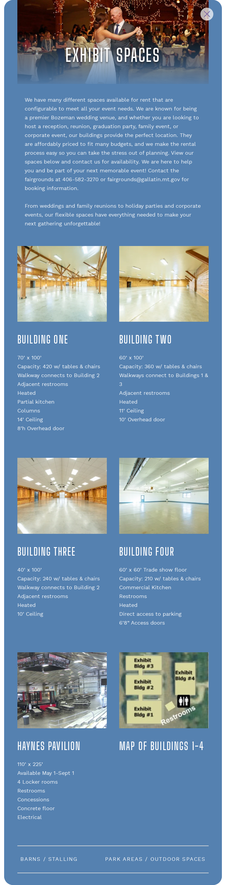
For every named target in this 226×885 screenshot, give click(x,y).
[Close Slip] (206, 14)
